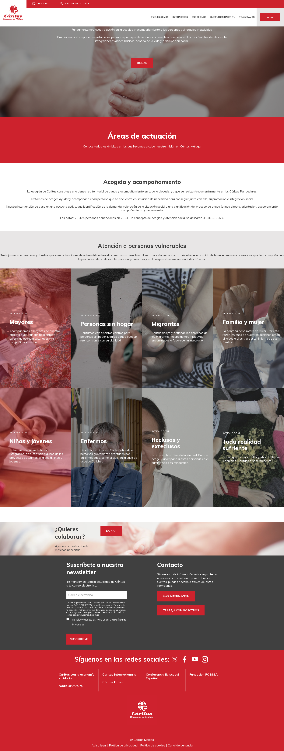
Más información (176, 596)
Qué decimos (199, 17)
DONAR (142, 63)
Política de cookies (152, 745)
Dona (270, 17)
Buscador (42, 3)
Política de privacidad (123, 745)
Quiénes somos (160, 17)
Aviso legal (99, 745)
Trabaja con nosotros (181, 610)
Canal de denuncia (180, 745)
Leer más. (95, 615)
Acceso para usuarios (77, 3)
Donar (111, 530)
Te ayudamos (247, 17)
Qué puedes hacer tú (222, 17)
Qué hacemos (180, 17)
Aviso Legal (102, 619)
